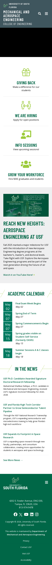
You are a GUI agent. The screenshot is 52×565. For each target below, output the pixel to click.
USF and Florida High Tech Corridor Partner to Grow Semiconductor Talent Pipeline (24, 408)
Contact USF (26, 547)
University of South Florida (16, 5)
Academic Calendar (26, 294)
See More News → (13, 460)
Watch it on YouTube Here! (19, 274)
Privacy (26, 540)
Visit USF (26, 553)
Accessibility (26, 560)
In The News (26, 369)
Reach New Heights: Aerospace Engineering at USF (24, 230)
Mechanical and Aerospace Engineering (16, 15)
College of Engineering (17, 24)
